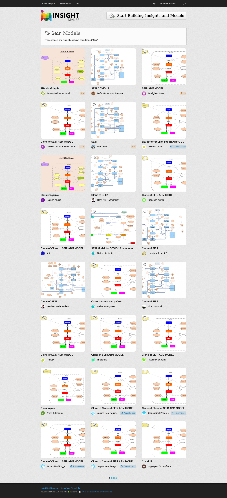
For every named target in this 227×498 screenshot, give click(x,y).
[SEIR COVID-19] (113, 71)
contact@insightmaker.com (50, 488)
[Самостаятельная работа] (113, 285)
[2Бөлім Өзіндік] (63, 71)
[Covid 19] (164, 444)
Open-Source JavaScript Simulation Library (97, 492)
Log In (183, 3)
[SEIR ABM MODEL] (164, 71)
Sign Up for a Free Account (164, 3)
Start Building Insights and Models (146, 15)
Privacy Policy (76, 488)
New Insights (65, 3)
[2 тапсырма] (63, 391)
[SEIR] (113, 125)
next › (115, 477)
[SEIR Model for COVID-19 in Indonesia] (113, 231)
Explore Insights (48, 3)
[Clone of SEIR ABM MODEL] (63, 125)
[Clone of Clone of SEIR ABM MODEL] (63, 231)
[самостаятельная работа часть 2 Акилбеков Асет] (164, 125)
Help (78, 3)
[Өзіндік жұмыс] (63, 178)
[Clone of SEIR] (113, 178)
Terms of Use (65, 488)
